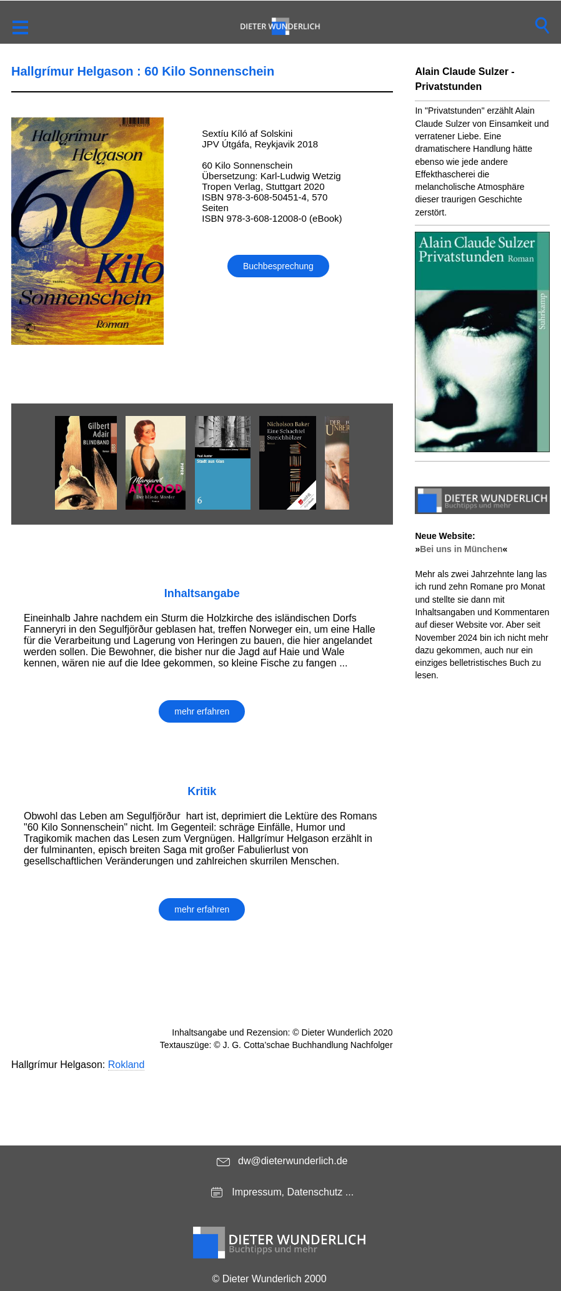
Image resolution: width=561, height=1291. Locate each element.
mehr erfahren (201, 711)
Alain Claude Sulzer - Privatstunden (464, 79)
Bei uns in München (461, 549)
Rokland (126, 1064)
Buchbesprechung (278, 266)
